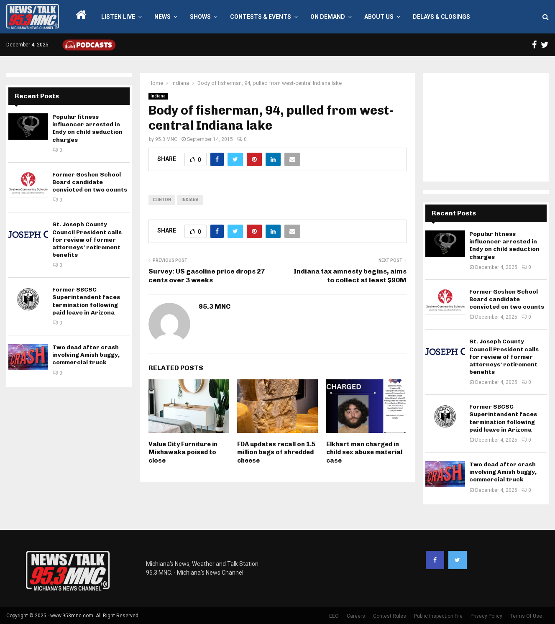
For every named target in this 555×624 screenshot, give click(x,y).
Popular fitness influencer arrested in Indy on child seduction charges (87, 128)
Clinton (162, 199)
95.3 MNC (166, 139)
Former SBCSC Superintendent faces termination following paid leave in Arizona (86, 301)
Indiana (158, 96)
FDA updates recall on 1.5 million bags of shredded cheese (276, 452)
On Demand (327, 16)
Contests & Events (260, 16)
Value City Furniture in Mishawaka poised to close (182, 452)
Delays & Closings (441, 16)
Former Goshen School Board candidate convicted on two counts (89, 182)
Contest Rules (389, 616)
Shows (200, 16)
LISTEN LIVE (118, 16)
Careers (356, 616)
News (162, 16)
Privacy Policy (486, 616)
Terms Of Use (526, 616)
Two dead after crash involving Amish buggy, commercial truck (86, 355)
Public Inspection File (438, 616)
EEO (334, 616)
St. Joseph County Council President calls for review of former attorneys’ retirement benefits (87, 239)
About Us (379, 16)
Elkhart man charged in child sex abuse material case (364, 452)
